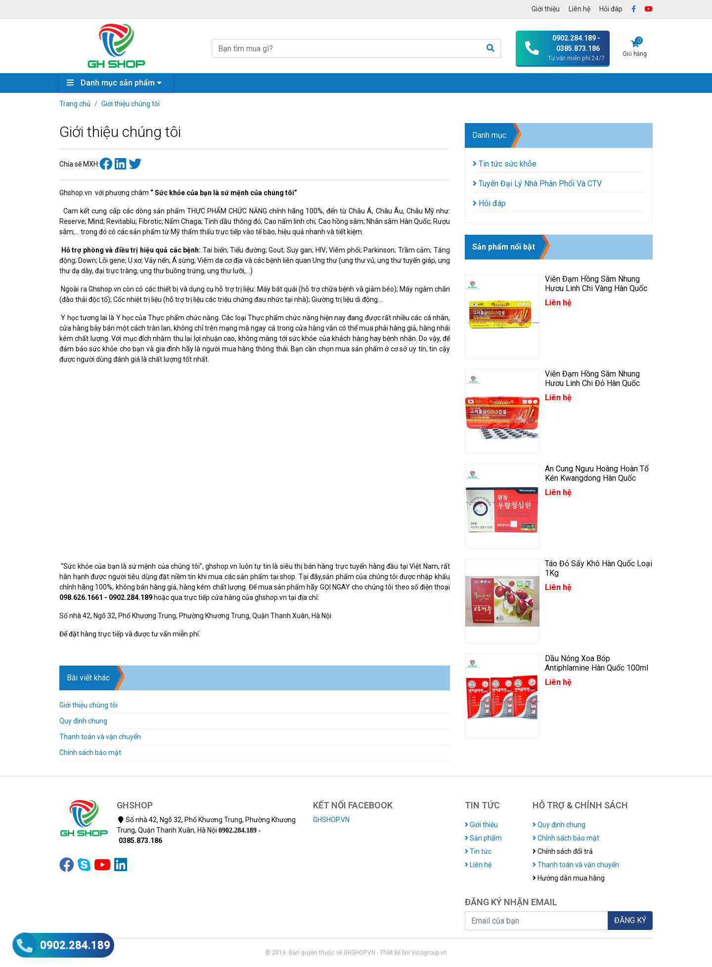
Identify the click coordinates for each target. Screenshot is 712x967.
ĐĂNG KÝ (630, 920)
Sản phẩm (483, 838)
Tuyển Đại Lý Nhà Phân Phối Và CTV (537, 183)
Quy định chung (83, 721)
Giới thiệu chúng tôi (130, 104)
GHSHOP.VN (331, 820)
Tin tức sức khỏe (504, 163)
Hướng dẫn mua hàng (569, 878)
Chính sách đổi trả (563, 851)
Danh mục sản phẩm (117, 82)
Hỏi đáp (611, 9)
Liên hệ (579, 9)
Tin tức (478, 851)
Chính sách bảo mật (90, 753)
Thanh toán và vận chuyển (100, 737)
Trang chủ (74, 104)
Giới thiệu (546, 9)
